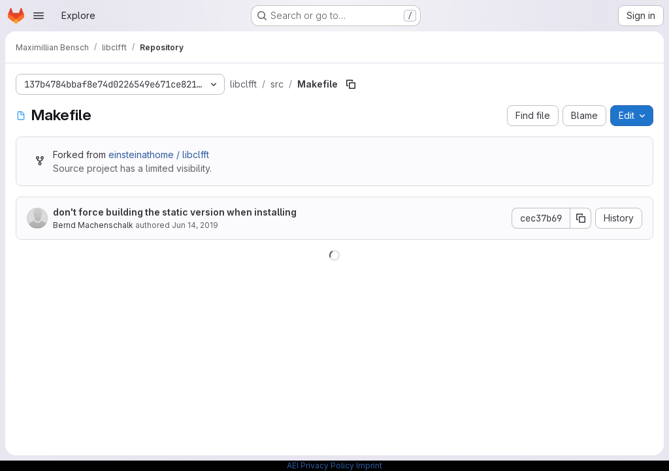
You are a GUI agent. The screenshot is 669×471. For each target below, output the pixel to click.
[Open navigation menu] (38, 15)
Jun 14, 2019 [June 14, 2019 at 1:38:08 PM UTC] (195, 225)
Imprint (369, 465)
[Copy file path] (350, 84)
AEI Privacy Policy (320, 465)
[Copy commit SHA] (580, 218)
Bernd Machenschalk (93, 225)
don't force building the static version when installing (175, 212)
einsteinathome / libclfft (158, 154)
